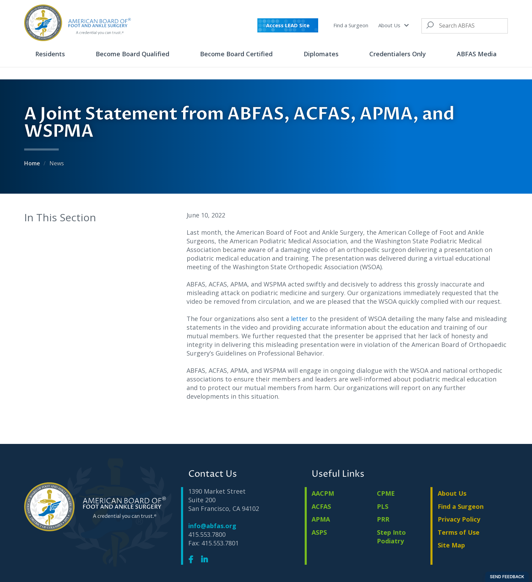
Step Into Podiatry (391, 536)
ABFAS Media (477, 54)
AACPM (323, 493)
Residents (50, 54)
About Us (393, 25)
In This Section (60, 217)
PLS (382, 506)
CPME (386, 493)
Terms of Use (458, 532)
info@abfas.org (212, 526)
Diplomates (321, 54)
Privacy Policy (459, 519)
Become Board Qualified (132, 54)
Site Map (451, 545)
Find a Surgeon (350, 25)
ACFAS (321, 506)
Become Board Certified (236, 54)
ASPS (319, 532)
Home (32, 163)
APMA (321, 519)
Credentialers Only (397, 54)
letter (299, 318)
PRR (383, 519)
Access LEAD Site (288, 25)
